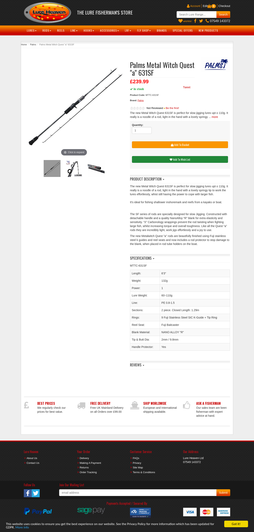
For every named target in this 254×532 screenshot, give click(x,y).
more (215, 116)
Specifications (142, 258)
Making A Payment (90, 462)
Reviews (137, 364)
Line (74, 30)
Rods (46, 30)
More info (22, 527)
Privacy (137, 462)
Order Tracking (88, 472)
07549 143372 (218, 21)
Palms (33, 44)
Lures (32, 30)
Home (24, 44)
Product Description (147, 179)
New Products (208, 30)
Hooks (89, 30)
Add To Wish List (180, 159)
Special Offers (183, 30)
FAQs (136, 458)
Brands (162, 30)
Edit (205, 6)
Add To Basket (180, 145)
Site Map (138, 467)
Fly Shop (144, 30)
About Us (32, 458)
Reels (60, 30)
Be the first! (172, 108)
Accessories (109, 30)
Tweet (186, 87)
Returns (84, 467)
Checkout (224, 6)
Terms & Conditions (144, 472)
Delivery (84, 458)
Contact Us (33, 462)
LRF (128, 30)
